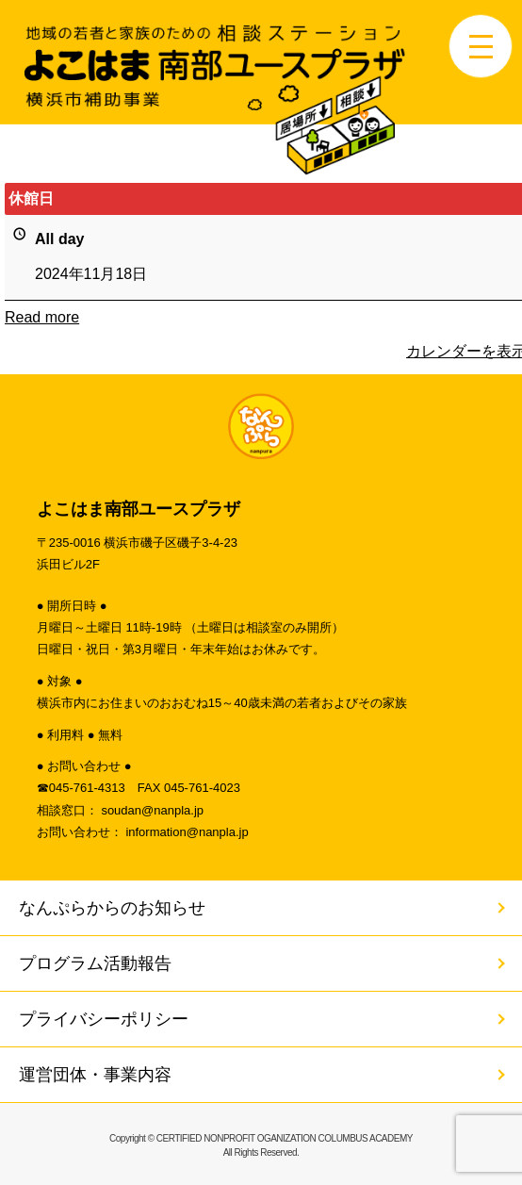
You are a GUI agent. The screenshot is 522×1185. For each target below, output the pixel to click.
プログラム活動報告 (95, 963)
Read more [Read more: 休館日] (42, 316)
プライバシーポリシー (103, 1019)
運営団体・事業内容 (95, 1074)
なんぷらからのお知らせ (112, 907)
